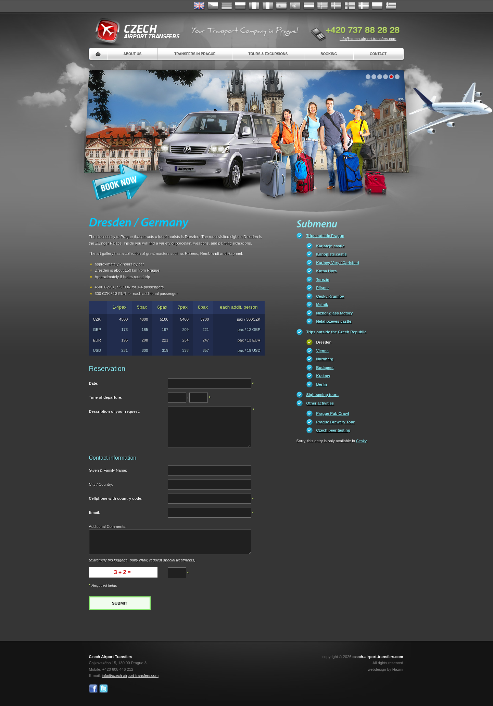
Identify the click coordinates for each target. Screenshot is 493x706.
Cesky (361, 441)
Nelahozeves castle (334, 321)
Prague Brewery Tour (335, 422)
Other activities (320, 403)
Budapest (325, 368)
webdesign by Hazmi (385, 669)
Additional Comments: (107, 526)
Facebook (93, 688)
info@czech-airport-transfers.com (368, 39)
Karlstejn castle (330, 246)
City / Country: (101, 484)
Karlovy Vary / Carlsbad (337, 263)
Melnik (322, 304)
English (199, 6)
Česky (212, 6)
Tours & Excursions (268, 54)
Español (281, 6)
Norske (322, 6)
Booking (328, 54)
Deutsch (226, 6)
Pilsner (322, 288)
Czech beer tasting (333, 430)
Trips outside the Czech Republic (336, 332)
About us (133, 54)
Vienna (322, 351)
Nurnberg (324, 359)
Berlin (321, 384)
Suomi (349, 6)
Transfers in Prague (194, 54)
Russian (240, 6)
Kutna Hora (326, 271)
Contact (378, 54)
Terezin (322, 279)
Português (295, 6)
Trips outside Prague (325, 236)
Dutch (308, 6)
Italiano (267, 6)
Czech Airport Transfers (134, 31)
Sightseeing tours (322, 395)
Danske (363, 6)
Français (254, 6)
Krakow (323, 376)
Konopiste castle (331, 254)
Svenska (336, 6)
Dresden (324, 342)
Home (98, 54)
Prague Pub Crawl (332, 413)
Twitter (103, 688)
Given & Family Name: (108, 470)
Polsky (377, 6)
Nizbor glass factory (334, 313)
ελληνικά (390, 6)
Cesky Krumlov (330, 296)
